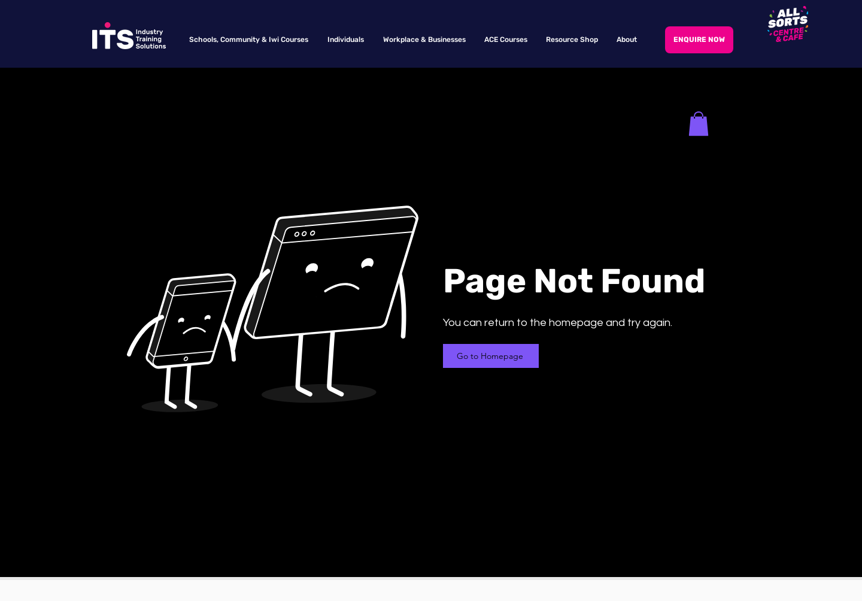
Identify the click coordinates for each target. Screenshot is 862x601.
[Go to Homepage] (491, 356)
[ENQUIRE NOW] (699, 39)
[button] (698, 123)
